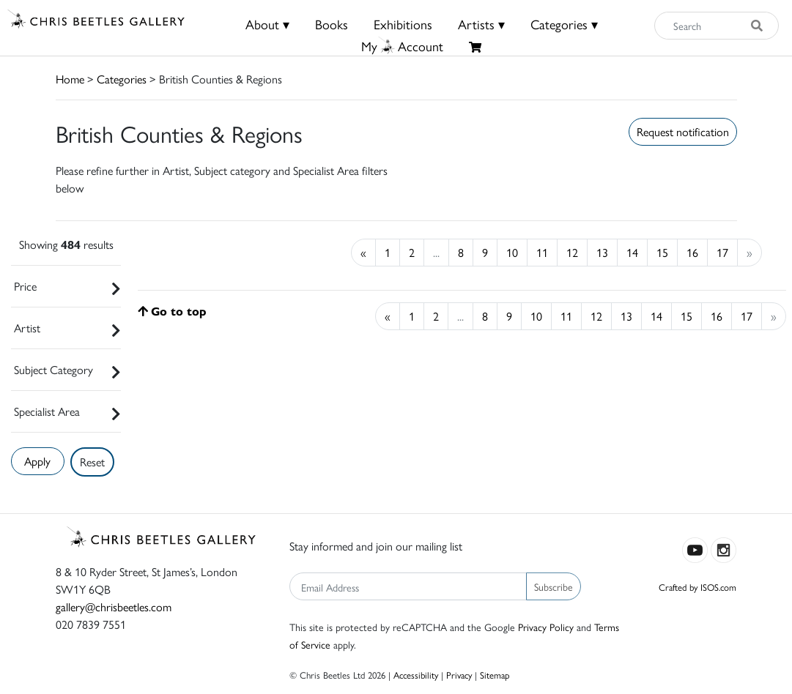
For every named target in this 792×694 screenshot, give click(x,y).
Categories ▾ (564, 24)
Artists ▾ (481, 24)
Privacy (459, 675)
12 (572, 252)
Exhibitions (403, 24)
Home (70, 78)
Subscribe (553, 586)
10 (512, 252)
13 (602, 252)
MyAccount (402, 46)
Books (331, 24)
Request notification (683, 131)
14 (632, 252)
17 (722, 252)
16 (692, 252)
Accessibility (415, 675)
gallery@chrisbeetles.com (113, 606)
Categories (122, 78)
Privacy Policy (546, 626)
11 (542, 252)
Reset (92, 461)
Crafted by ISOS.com (697, 587)
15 (662, 252)
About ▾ (267, 24)
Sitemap (495, 675)
